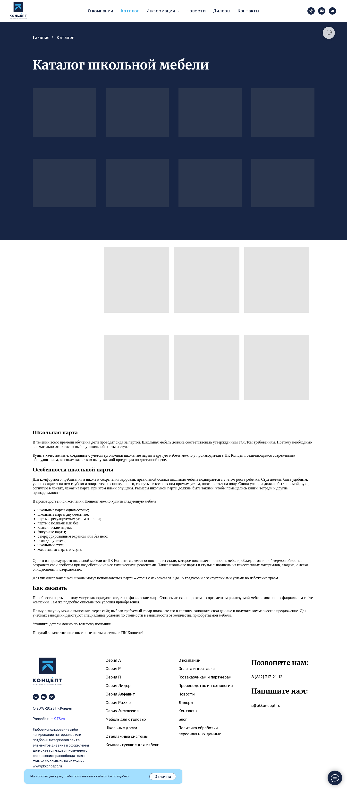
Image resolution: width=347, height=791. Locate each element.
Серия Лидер (118, 685)
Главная (41, 37)
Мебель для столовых (126, 719)
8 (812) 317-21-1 (265, 677)
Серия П (113, 677)
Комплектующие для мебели (133, 745)
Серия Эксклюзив (122, 711)
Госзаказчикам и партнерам (204, 677)
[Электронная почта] (321, 11)
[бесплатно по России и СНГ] (311, 11)
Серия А (113, 660)
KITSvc (59, 719)
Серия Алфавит (120, 694)
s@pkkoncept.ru (265, 705)
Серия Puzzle (118, 702)
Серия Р (113, 668)
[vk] (332, 11)
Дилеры (221, 11)
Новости (196, 11)
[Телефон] (36, 697)
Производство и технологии (205, 685)
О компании (100, 11)
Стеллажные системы (127, 736)
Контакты (248, 11)
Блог (182, 719)
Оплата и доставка (196, 668)
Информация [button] (161, 11)
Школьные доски (121, 728)
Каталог (130, 11)
